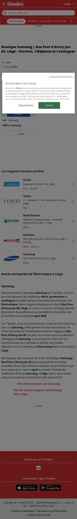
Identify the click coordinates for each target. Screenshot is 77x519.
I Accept (49, 105)
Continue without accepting (61, 77)
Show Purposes (26, 105)
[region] (38, 93)
